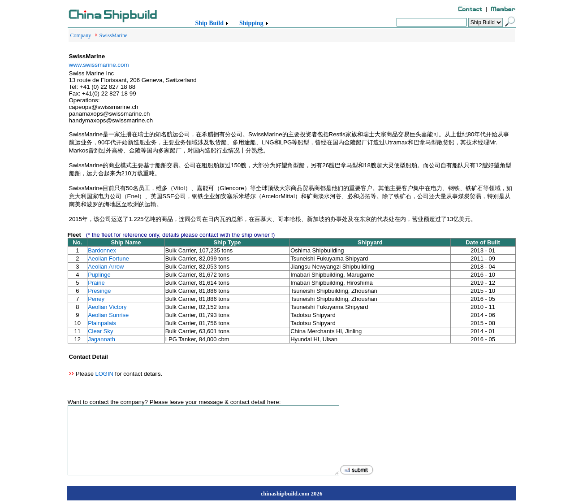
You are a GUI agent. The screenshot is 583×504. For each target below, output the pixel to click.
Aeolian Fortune (108, 258)
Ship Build (209, 23)
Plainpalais (102, 323)
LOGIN (104, 373)
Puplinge (99, 274)
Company (80, 35)
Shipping (251, 23)
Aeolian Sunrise (108, 315)
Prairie (96, 282)
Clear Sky (100, 331)
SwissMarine (113, 35)
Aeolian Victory (107, 307)
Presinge (99, 290)
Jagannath (101, 339)
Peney (96, 298)
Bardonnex (102, 250)
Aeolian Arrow (106, 266)
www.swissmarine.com (99, 64)
